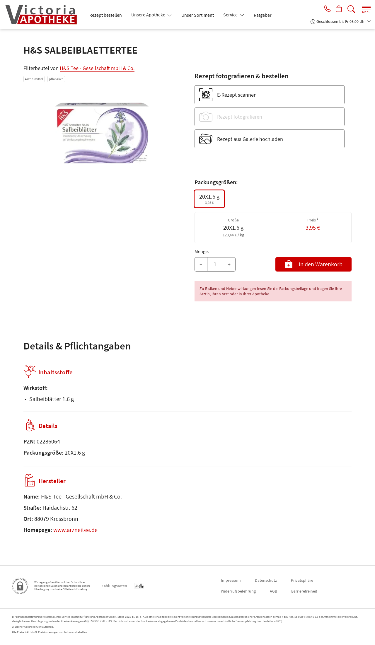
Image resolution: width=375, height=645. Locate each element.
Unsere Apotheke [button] (148, 15)
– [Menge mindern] (201, 264)
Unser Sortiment (197, 15)
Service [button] (230, 15)
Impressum (231, 580)
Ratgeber (263, 15)
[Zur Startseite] (43, 14)
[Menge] (215, 264)
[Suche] (351, 9)
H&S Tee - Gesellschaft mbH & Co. (97, 68)
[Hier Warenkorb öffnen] (338, 9)
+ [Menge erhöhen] (229, 264)
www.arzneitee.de (75, 529)
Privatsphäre (302, 580)
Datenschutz (266, 580)
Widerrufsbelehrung (238, 591)
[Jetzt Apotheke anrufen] (326, 9)
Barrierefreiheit (304, 591)
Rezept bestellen (105, 15)
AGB (273, 591)
